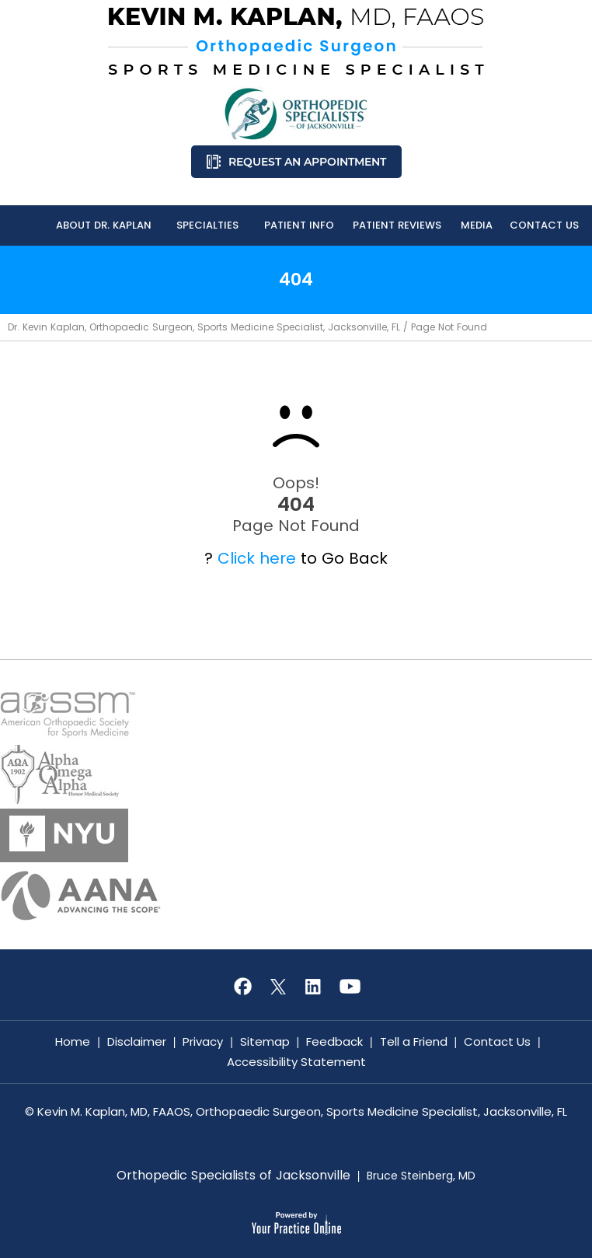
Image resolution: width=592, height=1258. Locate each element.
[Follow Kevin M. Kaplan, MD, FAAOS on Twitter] (278, 987)
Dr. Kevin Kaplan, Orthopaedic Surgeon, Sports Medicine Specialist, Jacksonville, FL (204, 327)
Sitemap (265, 1041)
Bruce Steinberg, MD (421, 1175)
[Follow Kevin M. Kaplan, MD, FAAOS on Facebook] (242, 987)
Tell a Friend (413, 1041)
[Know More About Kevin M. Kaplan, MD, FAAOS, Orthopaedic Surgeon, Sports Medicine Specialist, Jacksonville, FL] (296, 41)
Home (72, 1041)
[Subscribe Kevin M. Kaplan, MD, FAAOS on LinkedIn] (314, 987)
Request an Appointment (307, 162)
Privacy (203, 1041)
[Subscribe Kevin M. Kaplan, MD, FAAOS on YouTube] (350, 987)
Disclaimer (136, 1041)
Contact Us (497, 1041)
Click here (257, 558)
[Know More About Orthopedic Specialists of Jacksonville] (296, 114)
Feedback (334, 1041)
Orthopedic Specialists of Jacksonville (233, 1175)
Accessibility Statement (296, 1062)
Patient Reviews (397, 225)
